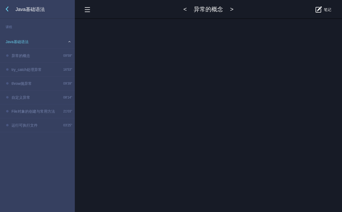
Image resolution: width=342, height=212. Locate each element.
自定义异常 (20, 97)
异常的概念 (20, 56)
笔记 (327, 9)
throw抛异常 (21, 83)
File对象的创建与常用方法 (33, 111)
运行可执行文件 (24, 125)
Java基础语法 (17, 42)
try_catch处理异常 (26, 69)
